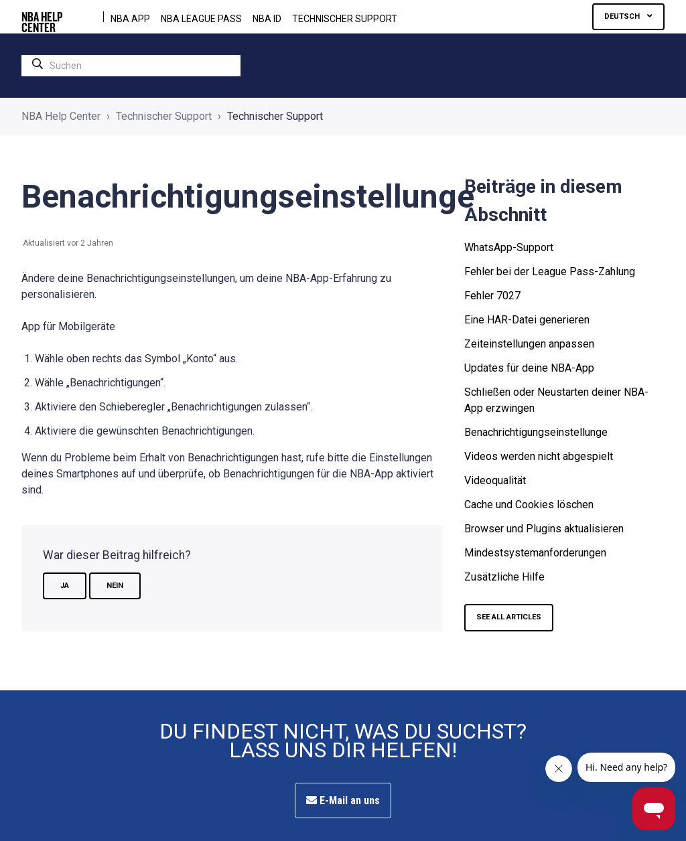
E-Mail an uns (343, 800)
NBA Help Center (60, 116)
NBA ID (267, 18)
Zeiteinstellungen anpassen (529, 343)
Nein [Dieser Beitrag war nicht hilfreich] (115, 585)
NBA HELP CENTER (41, 16)
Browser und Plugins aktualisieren (544, 528)
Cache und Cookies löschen (529, 504)
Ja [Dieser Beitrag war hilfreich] (64, 585)
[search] (131, 65)
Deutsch (623, 16)
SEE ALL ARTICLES (508, 617)
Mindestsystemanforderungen (535, 552)
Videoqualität (495, 480)
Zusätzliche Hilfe (504, 576)
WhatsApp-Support (508, 247)
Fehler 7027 (492, 295)
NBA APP (130, 18)
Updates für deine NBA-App (529, 368)
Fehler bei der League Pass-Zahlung (549, 271)
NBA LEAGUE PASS (201, 18)
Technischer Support (344, 18)
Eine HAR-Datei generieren (527, 319)
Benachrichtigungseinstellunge (536, 432)
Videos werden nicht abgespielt (538, 456)
